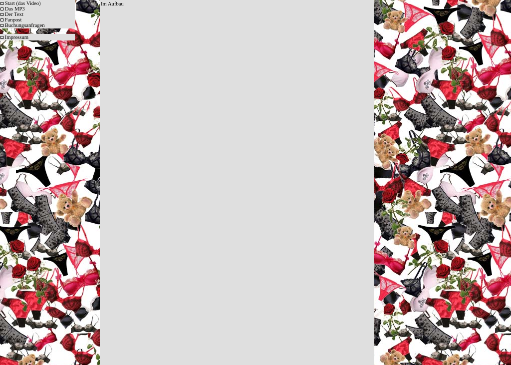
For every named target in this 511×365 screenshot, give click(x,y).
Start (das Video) (23, 3)
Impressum (16, 37)
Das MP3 (15, 8)
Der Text (14, 14)
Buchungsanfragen (25, 25)
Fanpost (13, 19)
